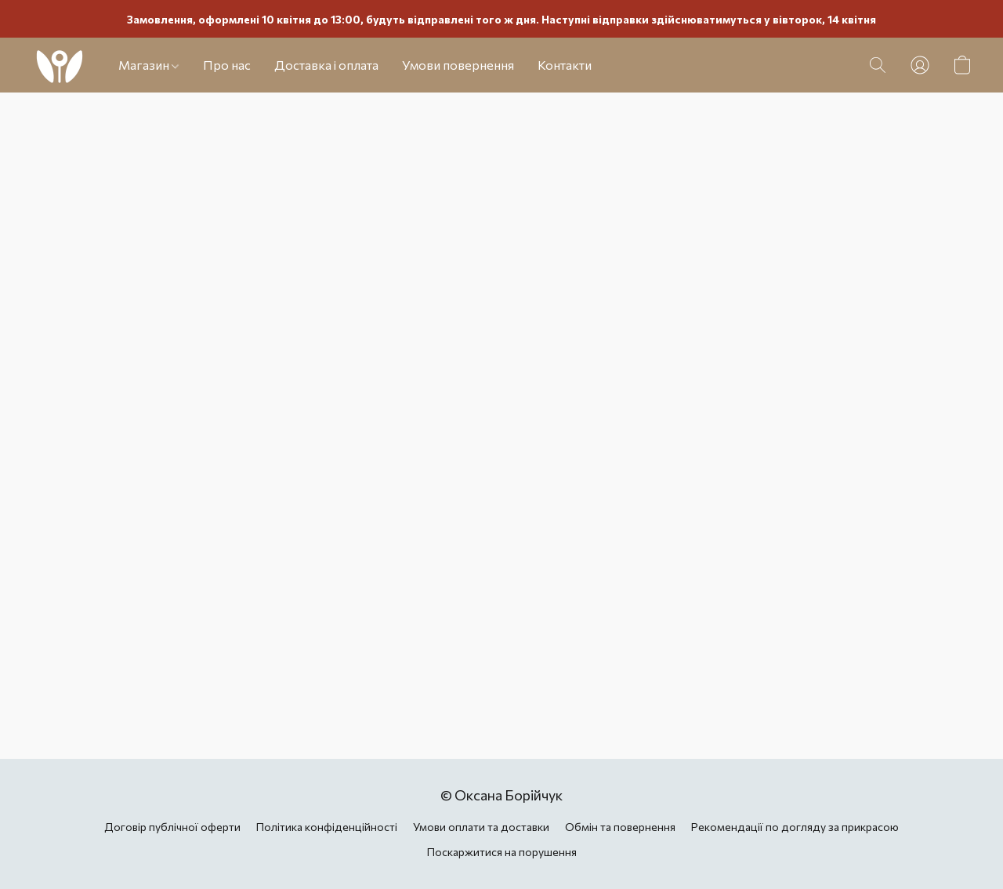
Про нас (227, 64)
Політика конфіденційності (326, 826)
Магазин (148, 64)
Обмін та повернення (620, 826)
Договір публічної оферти (172, 826)
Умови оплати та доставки (481, 826)
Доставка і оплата (326, 64)
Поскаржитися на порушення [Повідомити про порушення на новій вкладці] (502, 851)
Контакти (565, 64)
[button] (59, 65)
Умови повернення (458, 64)
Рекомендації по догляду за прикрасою (795, 826)
